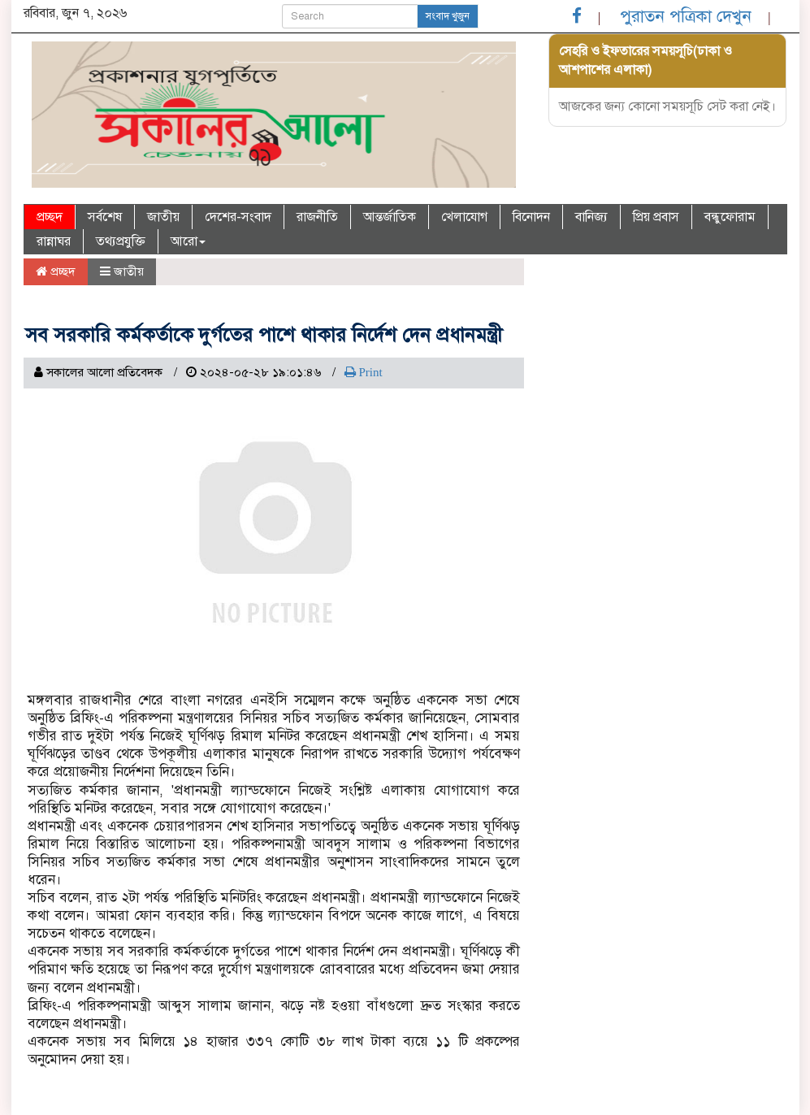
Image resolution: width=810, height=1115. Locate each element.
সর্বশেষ (105, 217)
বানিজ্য (591, 217)
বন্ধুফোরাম (730, 217)
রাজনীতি (317, 217)
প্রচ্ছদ (50, 217)
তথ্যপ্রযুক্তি (120, 241)
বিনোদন (531, 217)
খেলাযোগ (464, 217)
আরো (188, 241)
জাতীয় (163, 217)
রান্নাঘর (54, 241)
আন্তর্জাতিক (389, 217)
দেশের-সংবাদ (238, 217)
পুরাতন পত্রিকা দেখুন (686, 16)
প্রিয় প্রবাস (656, 217)
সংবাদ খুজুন (448, 16)
